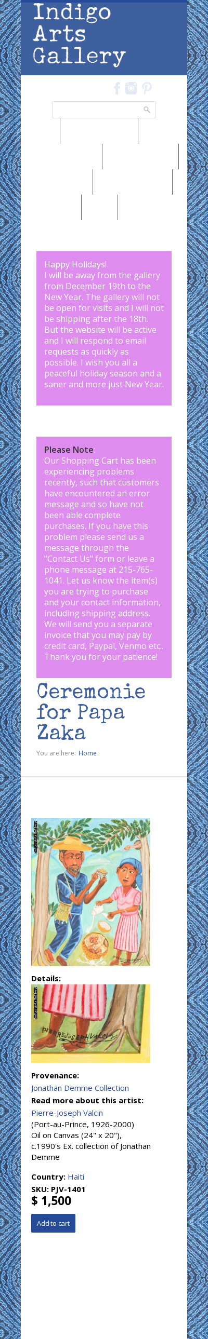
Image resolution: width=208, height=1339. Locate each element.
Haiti (76, 1176)
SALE (99, 207)
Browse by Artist (56, 181)
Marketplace (51, 207)
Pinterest (147, 88)
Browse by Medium (61, 156)
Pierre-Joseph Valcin (67, 1112)
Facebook (117, 88)
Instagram (131, 88)
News (40, 131)
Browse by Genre (140, 156)
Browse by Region (99, 131)
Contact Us (68, 558)
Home (88, 753)
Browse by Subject (132, 181)
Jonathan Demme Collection (80, 1088)
